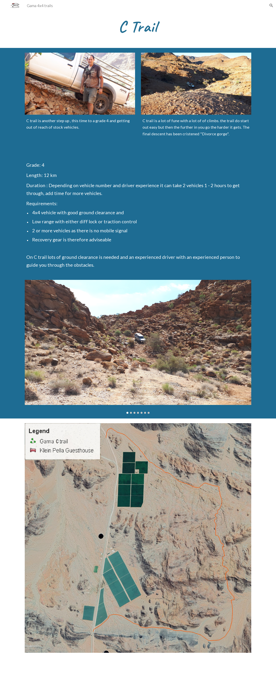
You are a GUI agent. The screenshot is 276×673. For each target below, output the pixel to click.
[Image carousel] (138, 347)
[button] (271, 5)
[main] (138, 26)
